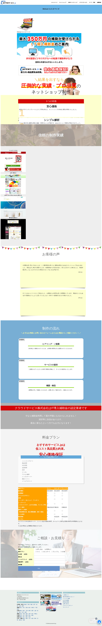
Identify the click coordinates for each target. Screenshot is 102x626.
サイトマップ (66, 607)
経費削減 (99, 2)
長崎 (27, 618)
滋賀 (27, 613)
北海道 (25, 604)
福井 (26, 612)
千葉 (36, 607)
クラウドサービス (83, 2)
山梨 (35, 610)
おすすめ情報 (66, 600)
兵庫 (29, 613)
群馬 (18, 609)
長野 (32, 610)
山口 (24, 615)
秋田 (23, 606)
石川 (23, 612)
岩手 (34, 604)
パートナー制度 (66, 598)
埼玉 (24, 607)
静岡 (29, 610)
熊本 (35, 618)
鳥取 (32, 615)
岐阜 (24, 610)
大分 (29, 618)
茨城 (27, 607)
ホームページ (54, 2)
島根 (27, 615)
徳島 (27, 616)
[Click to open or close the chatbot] (99, 622)
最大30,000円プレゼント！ (69, 596)
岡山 (29, 615)
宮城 (28, 604)
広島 (21, 615)
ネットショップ (62, 2)
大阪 (21, 613)
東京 (21, 607)
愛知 (21, 610)
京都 (24, 613)
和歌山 (35, 613)
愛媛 (21, 616)
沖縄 (24, 620)
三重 (27, 610)
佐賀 (32, 618)
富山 (20, 612)
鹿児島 (20, 620)
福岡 (24, 618)
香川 (24, 616)
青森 (31, 604)
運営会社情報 (66, 602)
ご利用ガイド (66, 595)
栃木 (29, 607)
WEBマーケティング (72, 2)
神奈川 (32, 607)
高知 (29, 616)
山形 (20, 606)
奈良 (32, 613)
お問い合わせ (66, 603)
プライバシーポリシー (68, 605)
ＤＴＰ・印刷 (92, 2)
